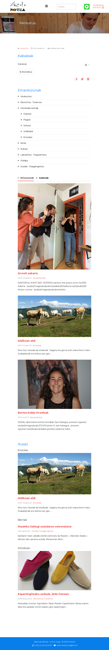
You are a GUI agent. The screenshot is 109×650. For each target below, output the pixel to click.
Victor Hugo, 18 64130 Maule (62, 642)
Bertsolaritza (36, 417)
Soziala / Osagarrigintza (42, 531)
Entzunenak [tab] (27, 178)
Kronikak (37, 345)
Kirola (23, 143)
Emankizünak (39, 278)
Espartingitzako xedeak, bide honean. (44, 594)
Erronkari (27, 137)
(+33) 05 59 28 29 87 (43, 645)
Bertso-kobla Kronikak (33, 412)
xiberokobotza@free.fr (67, 645)
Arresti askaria (28, 273)
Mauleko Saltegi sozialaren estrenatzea (44, 526)
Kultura (23, 149)
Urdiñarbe (28, 131)
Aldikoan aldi (27, 340)
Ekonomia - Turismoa (31, 102)
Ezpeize (27, 114)
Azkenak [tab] (43, 178)
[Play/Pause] (87, 7)
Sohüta (27, 125)
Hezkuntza (25, 96)
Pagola (26, 119)
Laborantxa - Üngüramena (33, 155)
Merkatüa (24, 48)
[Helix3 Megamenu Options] (46, 6)
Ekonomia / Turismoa (43, 598)
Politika (24, 160)
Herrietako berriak (29, 108)
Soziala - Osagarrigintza (32, 166)
